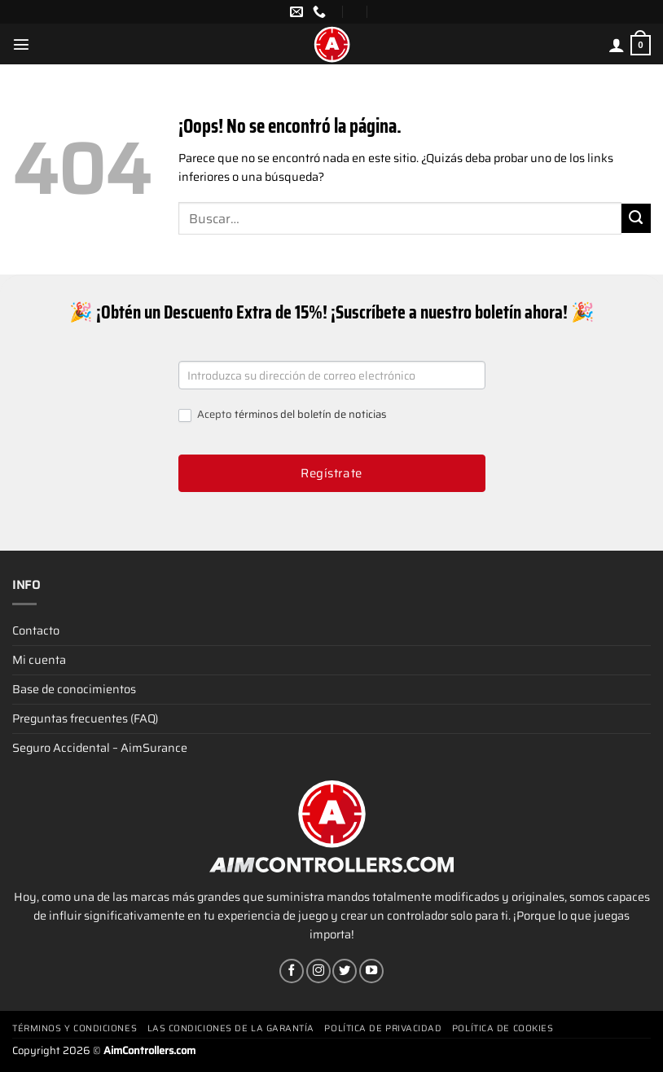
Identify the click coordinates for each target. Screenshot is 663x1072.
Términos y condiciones (74, 1028)
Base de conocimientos (74, 689)
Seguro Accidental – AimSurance (99, 748)
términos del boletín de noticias (310, 414)
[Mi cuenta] (616, 45)
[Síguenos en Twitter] (344, 971)
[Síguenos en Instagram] (318, 971)
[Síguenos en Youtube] (371, 971)
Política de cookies (502, 1028)
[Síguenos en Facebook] (291, 971)
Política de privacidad (382, 1028)
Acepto (282, 415)
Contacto (35, 630)
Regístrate (331, 473)
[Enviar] (636, 218)
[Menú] (21, 44)
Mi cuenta (39, 660)
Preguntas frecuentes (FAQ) (85, 718)
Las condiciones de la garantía (231, 1028)
